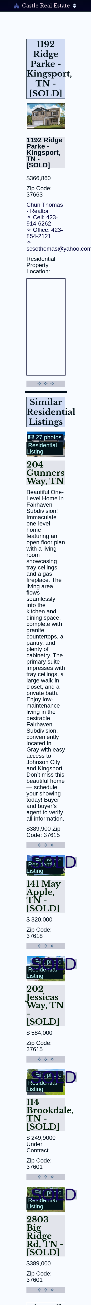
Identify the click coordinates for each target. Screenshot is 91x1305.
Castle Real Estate (45, 5)
